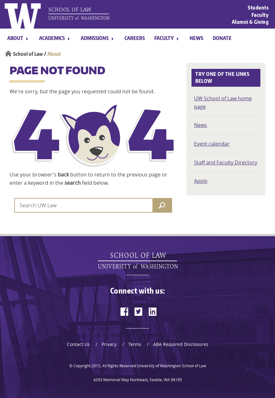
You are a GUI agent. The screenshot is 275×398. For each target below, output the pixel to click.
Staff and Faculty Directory (225, 162)
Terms (134, 344)
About (15, 38)
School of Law (28, 54)
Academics (52, 38)
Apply (200, 180)
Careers (134, 38)
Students (258, 7)
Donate (222, 38)
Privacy (109, 344)
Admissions (95, 38)
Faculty (260, 14)
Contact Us (78, 344)
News (196, 38)
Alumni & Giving (250, 22)
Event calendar (212, 143)
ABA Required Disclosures (180, 344)
